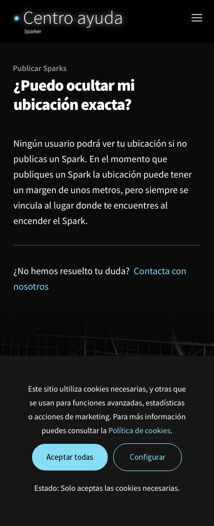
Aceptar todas (69, 457)
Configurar (147, 457)
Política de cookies (139, 431)
